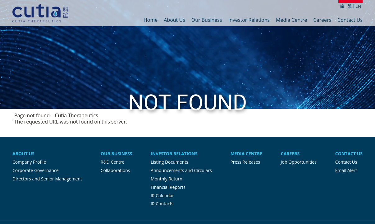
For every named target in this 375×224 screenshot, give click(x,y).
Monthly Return (166, 179)
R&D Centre (112, 162)
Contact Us (350, 20)
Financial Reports (168, 187)
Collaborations (115, 170)
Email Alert (346, 170)
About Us (174, 20)
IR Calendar (162, 195)
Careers (322, 20)
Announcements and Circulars (181, 170)
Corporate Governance (35, 170)
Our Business (206, 20)
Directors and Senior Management (47, 179)
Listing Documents (169, 162)
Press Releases (245, 162)
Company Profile (29, 162)
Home (151, 20)
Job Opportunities (299, 162)
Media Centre (291, 20)
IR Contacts (162, 204)
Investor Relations (249, 20)
